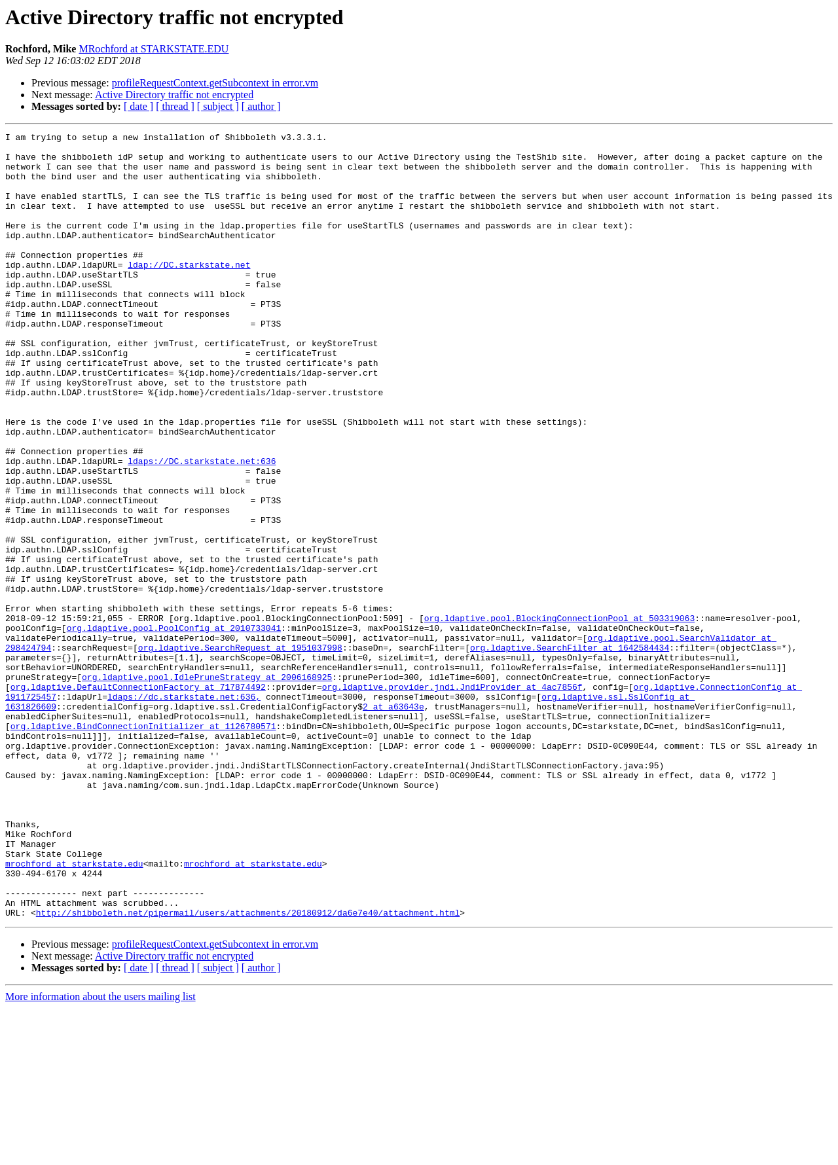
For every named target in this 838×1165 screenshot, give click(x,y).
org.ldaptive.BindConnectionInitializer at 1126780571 (143, 845)
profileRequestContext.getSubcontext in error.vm (215, 82)
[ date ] (138, 106)
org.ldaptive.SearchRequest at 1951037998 (240, 751)
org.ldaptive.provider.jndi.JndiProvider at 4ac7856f (452, 798)
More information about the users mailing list (100, 1153)
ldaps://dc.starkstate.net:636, (184, 810)
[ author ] (261, 106)
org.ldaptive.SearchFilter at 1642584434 (569, 751)
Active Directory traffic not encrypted (174, 94)
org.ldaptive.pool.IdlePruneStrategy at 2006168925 (207, 787)
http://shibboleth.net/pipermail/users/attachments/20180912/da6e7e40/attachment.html (248, 1069)
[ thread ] (175, 106)
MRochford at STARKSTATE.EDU (153, 48)
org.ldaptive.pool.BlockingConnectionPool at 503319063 (559, 716)
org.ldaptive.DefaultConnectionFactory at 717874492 (138, 798)
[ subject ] (218, 106)
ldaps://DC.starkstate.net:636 (202, 527)
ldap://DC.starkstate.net (189, 292)
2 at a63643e (393, 822)
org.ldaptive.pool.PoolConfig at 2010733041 (174, 728)
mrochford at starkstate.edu (74, 1010)
